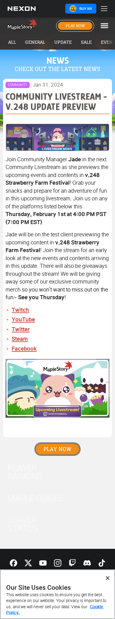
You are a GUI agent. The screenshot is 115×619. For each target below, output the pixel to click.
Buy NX (85, 8)
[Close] (107, 578)
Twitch (20, 310)
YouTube (23, 320)
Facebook (24, 349)
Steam (20, 339)
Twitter (21, 329)
